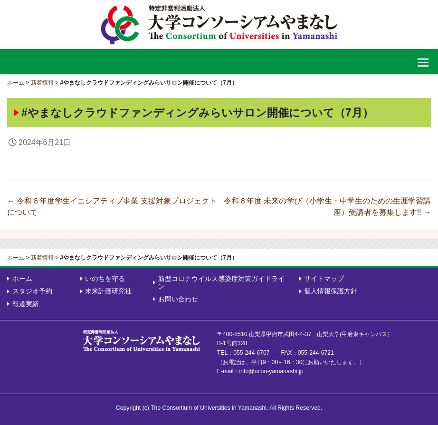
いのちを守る (105, 278)
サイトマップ (324, 278)
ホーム (15, 82)
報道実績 (25, 304)
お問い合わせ (178, 299)
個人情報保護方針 (330, 291)
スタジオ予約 (32, 291)
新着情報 (42, 82)
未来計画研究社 (108, 291)
